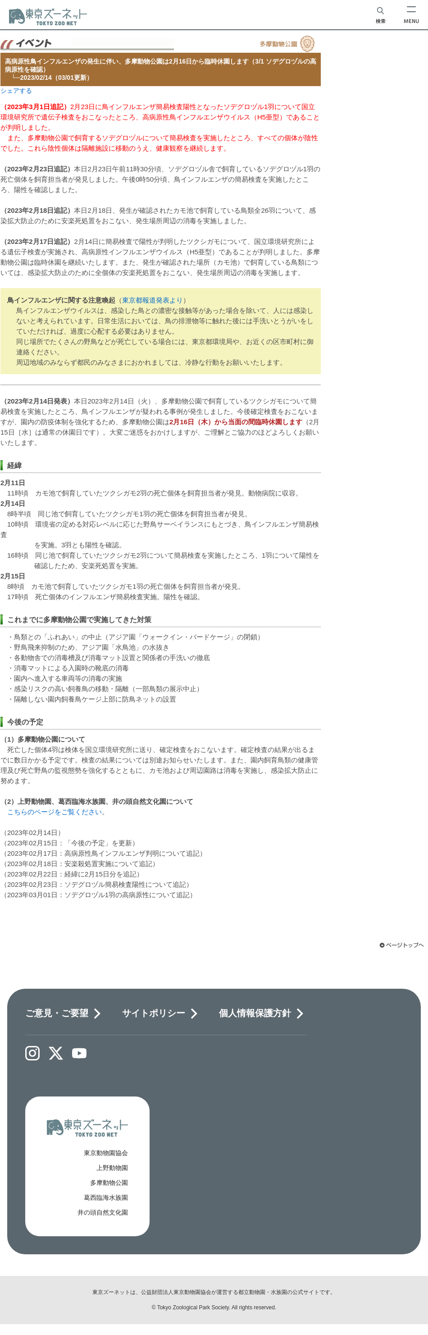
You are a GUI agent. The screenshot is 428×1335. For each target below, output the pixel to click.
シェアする (16, 90)
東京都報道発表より (152, 300)
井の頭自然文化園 (102, 1212)
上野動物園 (112, 1167)
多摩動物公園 (109, 1182)
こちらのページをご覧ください (54, 812)
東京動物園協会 (106, 1152)
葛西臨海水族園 (106, 1197)
